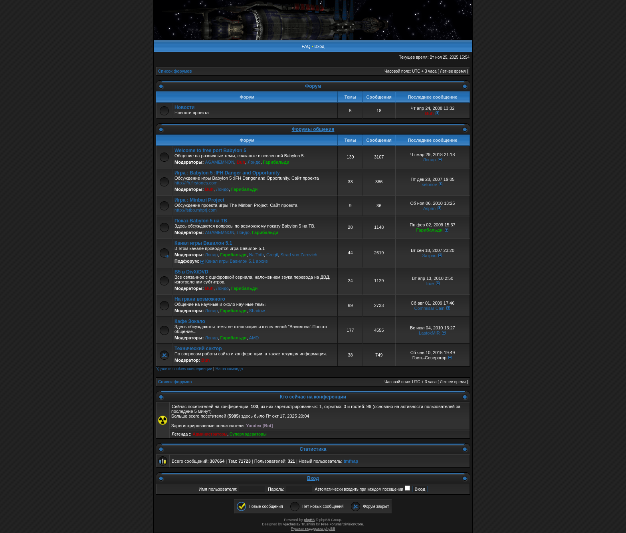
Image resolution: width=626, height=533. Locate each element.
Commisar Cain (429, 308)
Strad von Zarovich (298, 254)
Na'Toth (256, 254)
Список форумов (175, 71)
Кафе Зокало (189, 321)
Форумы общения (313, 129)
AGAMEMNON (219, 162)
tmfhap (351, 461)
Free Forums (331, 524)
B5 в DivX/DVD (191, 272)
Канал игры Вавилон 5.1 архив (236, 261)
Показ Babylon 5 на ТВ (200, 221)
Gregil (272, 254)
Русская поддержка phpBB (313, 529)
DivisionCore (353, 524)
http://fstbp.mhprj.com (195, 210)
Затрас (429, 255)
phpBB (309, 520)
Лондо (254, 162)
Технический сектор (198, 348)
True (429, 283)
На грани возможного (199, 299)
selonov (429, 184)
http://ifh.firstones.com (196, 182)
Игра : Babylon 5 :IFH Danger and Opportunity (227, 173)
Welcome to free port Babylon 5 (210, 150)
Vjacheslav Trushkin (299, 524)
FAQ (306, 46)
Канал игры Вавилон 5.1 (203, 243)
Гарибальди (276, 162)
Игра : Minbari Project (199, 200)
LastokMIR (429, 333)
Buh (429, 113)
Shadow (257, 310)
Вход (320, 46)
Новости (184, 107)
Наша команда (229, 369)
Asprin (429, 208)
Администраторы (209, 434)
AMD (254, 337)
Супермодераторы (248, 434)
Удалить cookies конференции (184, 369)
